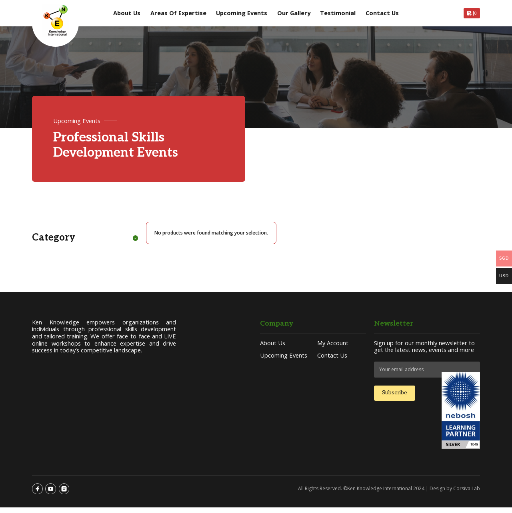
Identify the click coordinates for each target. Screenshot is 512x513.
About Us (126, 13)
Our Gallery (293, 13)
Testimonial (338, 13)
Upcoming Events (241, 13)
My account (332, 348)
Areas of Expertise (178, 13)
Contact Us (382, 13)
